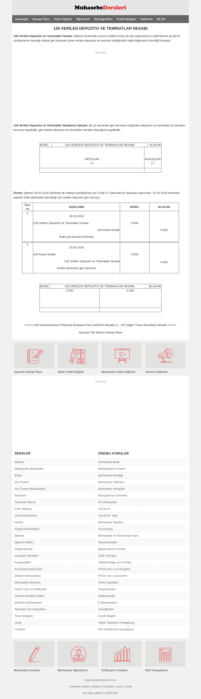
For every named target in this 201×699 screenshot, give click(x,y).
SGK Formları (107, 555)
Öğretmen (83, 19)
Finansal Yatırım (25, 502)
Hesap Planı (41, 19)
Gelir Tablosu (23, 508)
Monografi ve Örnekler (112, 495)
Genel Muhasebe (26, 515)
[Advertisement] (100, 84)
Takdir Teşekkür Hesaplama (116, 622)
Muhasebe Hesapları (111, 488)
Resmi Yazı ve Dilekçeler (31, 589)
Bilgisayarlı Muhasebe (29, 468)
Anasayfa (21, 19)
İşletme (19, 535)
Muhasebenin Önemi (111, 468)
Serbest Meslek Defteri (29, 595)
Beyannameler (107, 542)
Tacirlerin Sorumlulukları (30, 609)
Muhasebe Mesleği (110, 475)
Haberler (147, 19)
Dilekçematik (106, 595)
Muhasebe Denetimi (28, 582)
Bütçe (18, 475)
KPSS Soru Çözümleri (112, 575)
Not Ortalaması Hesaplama (116, 629)
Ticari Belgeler (24, 616)
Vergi (18, 622)
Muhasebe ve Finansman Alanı (118, 535)
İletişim (86, 686)
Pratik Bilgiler (127, 19)
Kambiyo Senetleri (26, 555)
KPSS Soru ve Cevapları (114, 569)
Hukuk (19, 522)
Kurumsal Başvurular (28, 569)
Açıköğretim (106, 609)
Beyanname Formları (112, 549)
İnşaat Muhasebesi (27, 528)
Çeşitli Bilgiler (107, 616)
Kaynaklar (108, 686)
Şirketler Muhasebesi (28, 602)
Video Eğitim (63, 19)
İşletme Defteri (24, 542)
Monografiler (103, 19)
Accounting (105, 528)
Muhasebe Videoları (111, 482)
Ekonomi (20, 495)
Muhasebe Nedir (109, 462)
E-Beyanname (107, 602)
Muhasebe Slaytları (110, 522)
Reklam (96, 686)
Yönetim (20, 629)
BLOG (161, 19)
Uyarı (119, 686)
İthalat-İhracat (24, 549)
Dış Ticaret (22, 482)
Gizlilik (128, 686)
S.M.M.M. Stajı (107, 515)
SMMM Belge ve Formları (115, 562)
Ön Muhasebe (107, 502)
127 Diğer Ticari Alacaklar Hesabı (148, 325)
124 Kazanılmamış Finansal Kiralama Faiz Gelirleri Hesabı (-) (71, 325)
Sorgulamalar (107, 589)
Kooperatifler (23, 562)
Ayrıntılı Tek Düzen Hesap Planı (100, 332)
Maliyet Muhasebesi (28, 575)
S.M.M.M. (104, 508)
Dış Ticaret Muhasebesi (30, 488)
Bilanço (19, 462)
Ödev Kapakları (108, 582)
